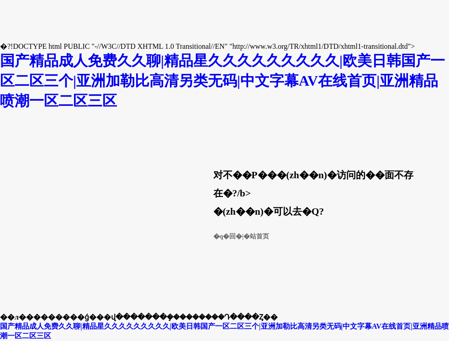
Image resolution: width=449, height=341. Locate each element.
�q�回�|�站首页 (241, 236)
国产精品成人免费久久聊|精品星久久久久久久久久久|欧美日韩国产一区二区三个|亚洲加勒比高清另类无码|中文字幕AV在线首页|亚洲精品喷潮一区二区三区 (222, 80)
